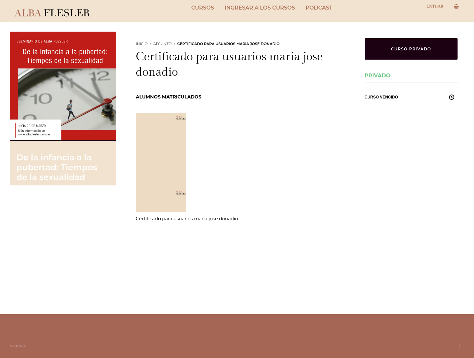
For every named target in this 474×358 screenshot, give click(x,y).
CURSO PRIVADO (411, 48)
